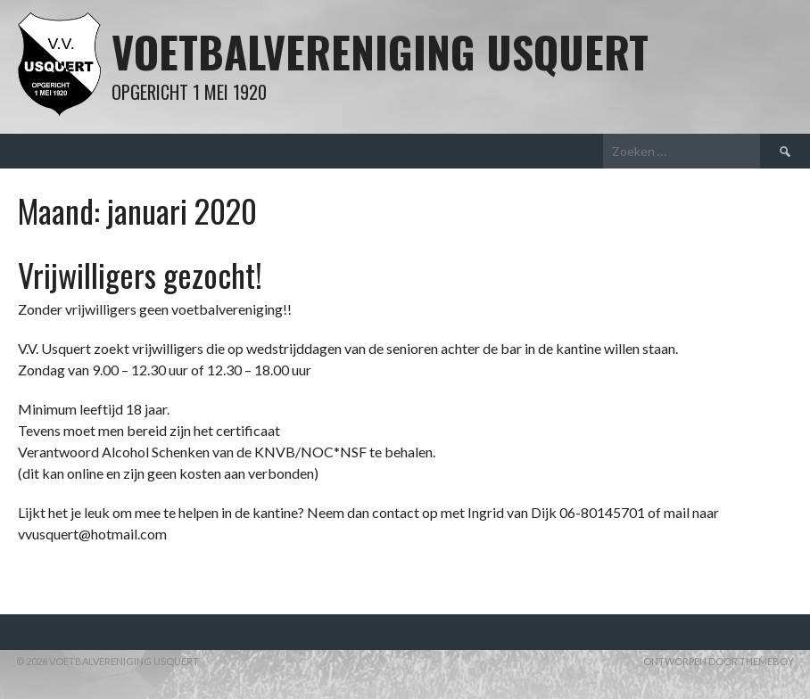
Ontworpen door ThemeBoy (718, 661)
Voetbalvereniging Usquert (380, 51)
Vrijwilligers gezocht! (140, 274)
